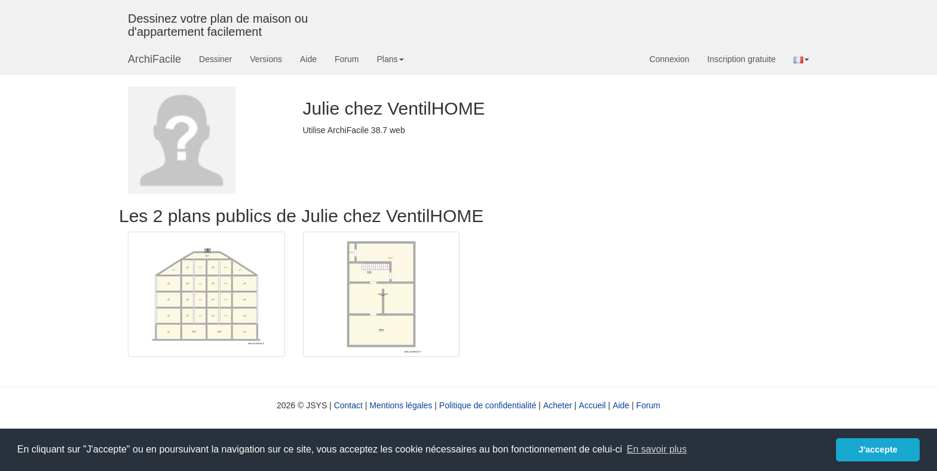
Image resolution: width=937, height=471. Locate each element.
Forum (347, 59)
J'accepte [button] (878, 449)
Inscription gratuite (742, 59)
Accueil (592, 405)
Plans (389, 59)
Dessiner (215, 59)
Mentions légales (400, 405)
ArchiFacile (154, 59)
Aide (308, 59)
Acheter (557, 405)
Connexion (670, 59)
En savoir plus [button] (657, 449)
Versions (266, 59)
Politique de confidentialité (488, 405)
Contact (348, 405)
